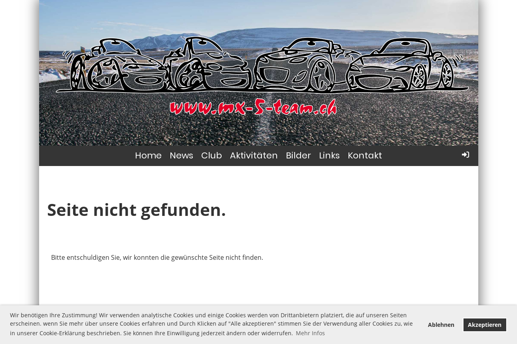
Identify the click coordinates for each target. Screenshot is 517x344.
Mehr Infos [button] (310, 333)
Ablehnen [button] (441, 324)
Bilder (298, 155)
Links (329, 155)
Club (211, 155)
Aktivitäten (254, 155)
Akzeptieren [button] (484, 324)
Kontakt (365, 155)
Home (148, 155)
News (181, 155)
